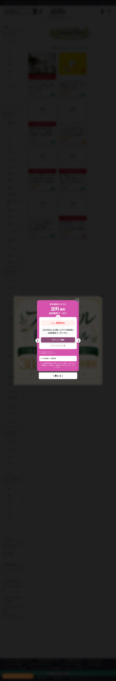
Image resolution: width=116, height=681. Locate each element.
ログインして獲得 (58, 340)
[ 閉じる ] (58, 375)
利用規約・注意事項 (49, 358)
